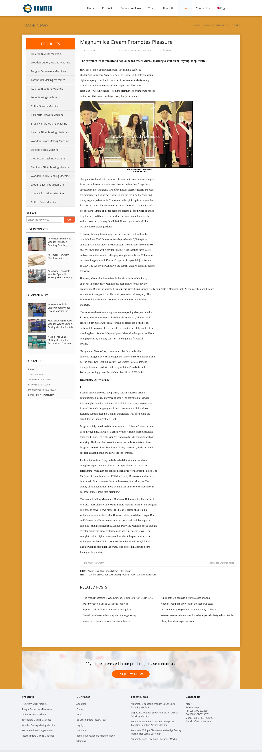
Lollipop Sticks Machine (45, 149)
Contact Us (203, 8)
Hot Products (37, 229)
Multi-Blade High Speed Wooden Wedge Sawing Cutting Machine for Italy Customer (60, 325)
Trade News (35, 25)
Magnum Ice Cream (94, 562)
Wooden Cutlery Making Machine (50, 62)
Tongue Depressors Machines (48, 71)
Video (151, 8)
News (185, 8)
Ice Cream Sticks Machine (46, 53)
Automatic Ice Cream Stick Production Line (58, 256)
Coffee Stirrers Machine (45, 106)
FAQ (78, 714)
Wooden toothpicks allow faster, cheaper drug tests (187, 603)
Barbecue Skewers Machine (47, 115)
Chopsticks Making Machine (47, 193)
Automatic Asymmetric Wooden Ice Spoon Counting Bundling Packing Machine (59, 243)
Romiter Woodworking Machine (135, 50)
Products (107, 8)
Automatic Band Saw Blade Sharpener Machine (155, 739)
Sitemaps (81, 741)
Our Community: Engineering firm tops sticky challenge (189, 609)
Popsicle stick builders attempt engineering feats (107, 609)
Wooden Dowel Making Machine (50, 141)
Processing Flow (131, 8)
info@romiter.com (45, 394)
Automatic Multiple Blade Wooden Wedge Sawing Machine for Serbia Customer (59, 309)
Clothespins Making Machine (48, 158)
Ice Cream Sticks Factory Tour (91, 719)
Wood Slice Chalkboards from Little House (109, 571)
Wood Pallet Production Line (48, 184)
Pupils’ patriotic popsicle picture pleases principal (186, 597)
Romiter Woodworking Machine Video (95, 735)
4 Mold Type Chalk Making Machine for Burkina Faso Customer (60, 340)
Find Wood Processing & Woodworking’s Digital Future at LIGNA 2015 (118, 597)
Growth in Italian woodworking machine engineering (109, 615)
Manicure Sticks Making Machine (50, 167)
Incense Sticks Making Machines (50, 132)
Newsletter (82, 730)
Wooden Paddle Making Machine (50, 176)
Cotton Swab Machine (44, 202)
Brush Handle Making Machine (49, 123)
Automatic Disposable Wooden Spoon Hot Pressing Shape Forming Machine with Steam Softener (60, 277)
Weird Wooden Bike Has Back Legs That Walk (105, 603)
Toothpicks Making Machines (48, 80)
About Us (168, 8)
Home (91, 8)
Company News (37, 295)
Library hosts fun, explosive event (178, 621)
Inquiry (80, 725)
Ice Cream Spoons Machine (47, 88)
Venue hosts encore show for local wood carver (107, 621)
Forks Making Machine (44, 97)
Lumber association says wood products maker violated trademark (122, 574)
